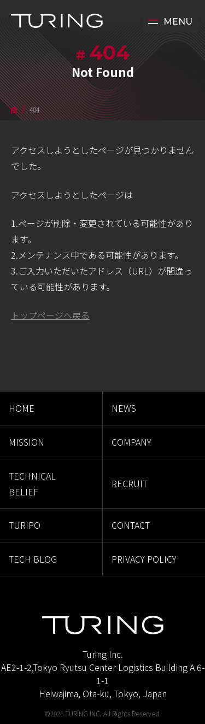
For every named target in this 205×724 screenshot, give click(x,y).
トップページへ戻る (50, 315)
